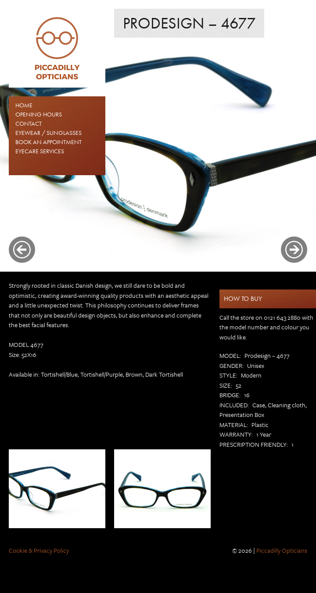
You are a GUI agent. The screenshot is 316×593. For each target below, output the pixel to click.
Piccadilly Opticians (281, 550)
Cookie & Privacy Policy (39, 550)
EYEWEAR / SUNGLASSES (48, 133)
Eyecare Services (39, 151)
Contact (28, 123)
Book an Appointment (48, 142)
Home (23, 105)
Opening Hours (38, 114)
